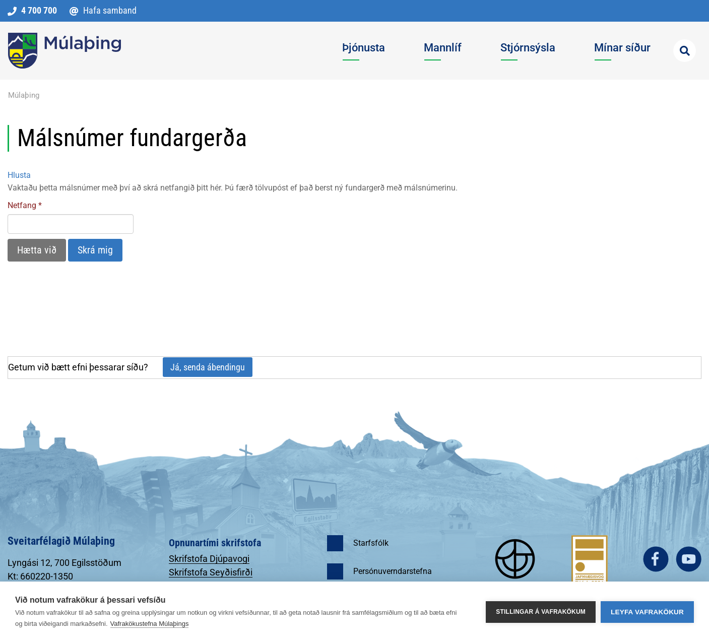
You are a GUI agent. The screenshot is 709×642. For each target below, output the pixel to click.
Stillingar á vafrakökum (541, 611)
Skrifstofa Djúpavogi (209, 558)
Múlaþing (23, 95)
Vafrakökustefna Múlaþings (149, 623)
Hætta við (36, 250)
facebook (656, 559)
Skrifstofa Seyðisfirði (210, 572)
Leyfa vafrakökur (647, 612)
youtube (688, 559)
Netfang (22, 205)
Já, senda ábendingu (207, 367)
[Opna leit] (684, 50)
